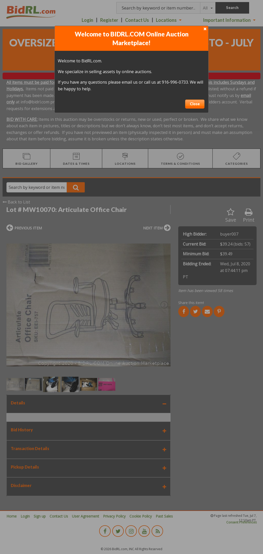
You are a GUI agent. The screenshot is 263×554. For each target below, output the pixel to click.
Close (195, 104)
